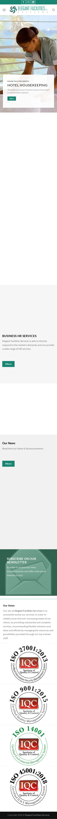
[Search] (53, 10)
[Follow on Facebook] (23, 2)
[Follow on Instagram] (28, 2)
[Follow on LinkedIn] (33, 2)
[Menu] (4, 10)
